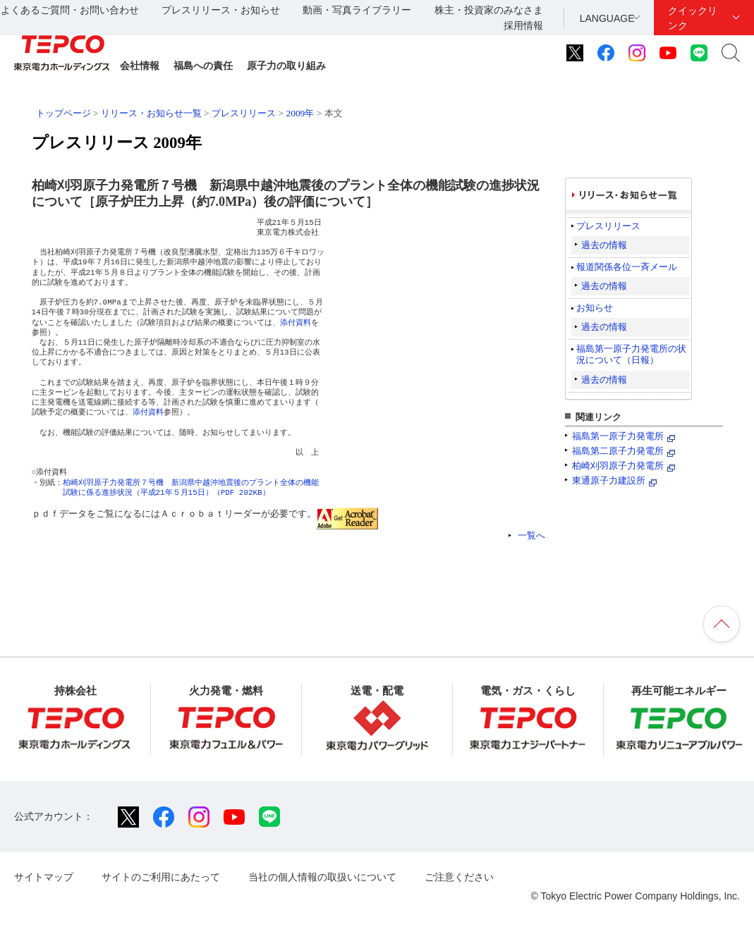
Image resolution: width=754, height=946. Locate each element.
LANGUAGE (607, 18)
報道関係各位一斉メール (626, 267)
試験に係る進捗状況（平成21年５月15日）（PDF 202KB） (166, 492)
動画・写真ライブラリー (357, 10)
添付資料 (295, 322)
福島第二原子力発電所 (618, 451)
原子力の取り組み (286, 65)
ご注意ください (459, 877)
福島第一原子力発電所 (618, 436)
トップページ (63, 113)
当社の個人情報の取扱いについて (322, 877)
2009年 (300, 113)
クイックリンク (692, 18)
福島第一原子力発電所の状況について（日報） (631, 354)
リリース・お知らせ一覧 (151, 113)
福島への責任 (203, 65)
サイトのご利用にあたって (161, 877)
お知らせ (594, 307)
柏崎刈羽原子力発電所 (618, 465)
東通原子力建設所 (608, 480)
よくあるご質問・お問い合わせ (70, 10)
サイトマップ (43, 877)
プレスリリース (244, 113)
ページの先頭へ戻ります (721, 624)
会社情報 (139, 65)
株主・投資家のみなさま (488, 10)
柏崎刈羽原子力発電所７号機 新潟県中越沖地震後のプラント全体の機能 (191, 482)
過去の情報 (604, 245)
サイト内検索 (731, 53)
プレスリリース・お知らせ (221, 10)
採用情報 (523, 25)
